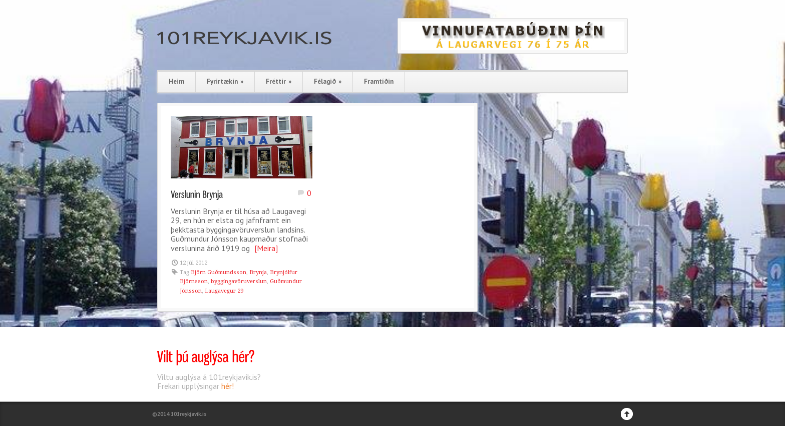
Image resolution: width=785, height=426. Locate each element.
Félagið (327, 81)
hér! (227, 386)
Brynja (258, 272)
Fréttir (278, 81)
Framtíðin (379, 81)
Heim (176, 81)
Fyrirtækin (225, 81)
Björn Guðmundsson (218, 272)
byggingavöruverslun (239, 281)
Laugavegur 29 (224, 291)
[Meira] (266, 248)
